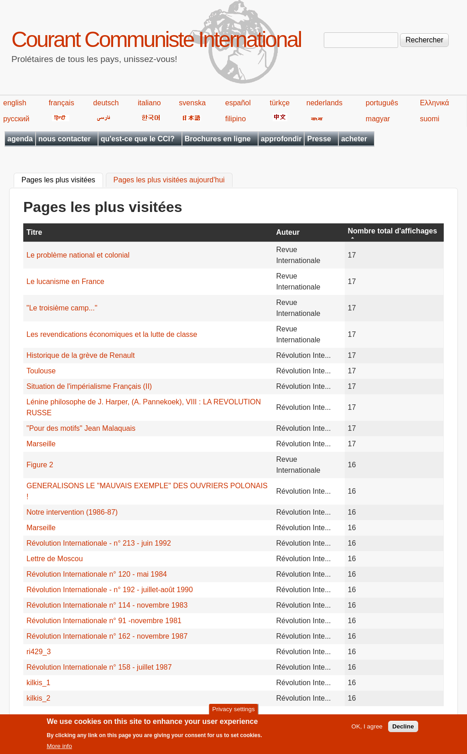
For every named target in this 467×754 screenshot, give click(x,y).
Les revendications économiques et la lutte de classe (111, 334)
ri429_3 (38, 652)
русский (16, 119)
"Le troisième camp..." (61, 308)
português (382, 103)
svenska (192, 103)
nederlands (324, 103)
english (14, 103)
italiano (149, 103)
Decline (403, 729)
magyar (378, 119)
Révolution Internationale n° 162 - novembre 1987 (106, 636)
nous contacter (64, 139)
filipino (235, 119)
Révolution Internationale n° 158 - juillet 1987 (99, 667)
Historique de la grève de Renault (80, 355)
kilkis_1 (38, 683)
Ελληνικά (434, 103)
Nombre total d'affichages (392, 231)
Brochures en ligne (218, 139)
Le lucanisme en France (65, 281)
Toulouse (41, 371)
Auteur (288, 232)
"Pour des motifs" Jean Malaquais (80, 428)
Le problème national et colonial (78, 255)
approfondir (281, 139)
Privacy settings (233, 712)
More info (59, 749)
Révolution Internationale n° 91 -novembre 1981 (104, 621)
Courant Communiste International (156, 39)
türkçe (280, 103)
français (61, 103)
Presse (319, 139)
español (238, 103)
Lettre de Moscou (54, 559)
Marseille (41, 444)
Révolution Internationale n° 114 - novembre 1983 (106, 605)
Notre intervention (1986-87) (72, 512)
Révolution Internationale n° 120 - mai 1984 (96, 574)
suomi (430, 119)
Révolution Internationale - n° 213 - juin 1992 (98, 543)
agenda (20, 139)
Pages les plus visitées (62, 179)
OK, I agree (367, 729)
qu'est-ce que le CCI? (138, 139)
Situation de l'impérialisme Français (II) (89, 386)
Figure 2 (39, 465)
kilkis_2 (38, 698)
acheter (354, 139)
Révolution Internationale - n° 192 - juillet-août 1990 (109, 590)
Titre (34, 232)
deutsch (106, 103)
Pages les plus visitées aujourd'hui (169, 180)
